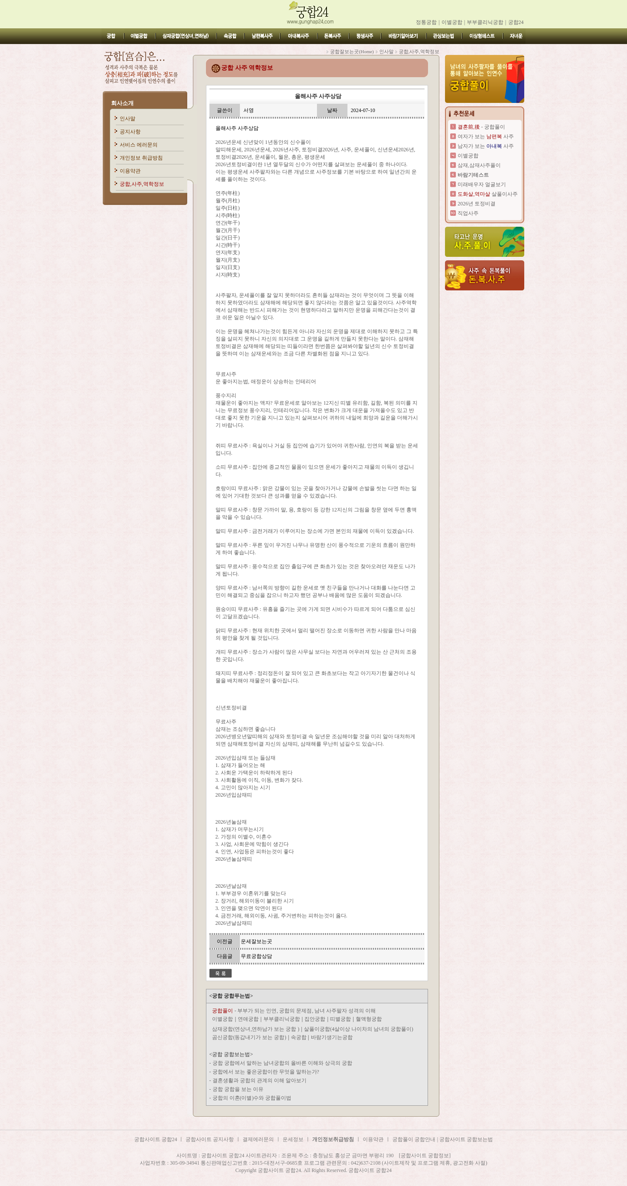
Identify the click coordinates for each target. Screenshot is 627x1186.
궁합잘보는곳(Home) (352, 51)
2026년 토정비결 (477, 204)
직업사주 (468, 213)
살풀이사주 (488, 194)
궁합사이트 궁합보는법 (466, 1139)
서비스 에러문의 (139, 145)
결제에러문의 (258, 1139)
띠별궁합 (340, 1019)
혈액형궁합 (369, 1019)
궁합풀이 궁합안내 (413, 1139)
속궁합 (299, 1037)
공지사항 (130, 132)
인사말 (127, 119)
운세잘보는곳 (256, 941)
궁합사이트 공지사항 (209, 1139)
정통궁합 (426, 22)
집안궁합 (314, 1019)
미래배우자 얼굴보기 (482, 184)
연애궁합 (248, 1019)
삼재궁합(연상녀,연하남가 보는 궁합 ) (255, 1029)
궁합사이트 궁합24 (156, 1139)
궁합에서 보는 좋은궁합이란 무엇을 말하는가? (265, 1072)
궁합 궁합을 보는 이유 (237, 1089)
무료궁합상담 (256, 956)
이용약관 (130, 171)
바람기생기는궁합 (332, 1037)
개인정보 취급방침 (141, 158)
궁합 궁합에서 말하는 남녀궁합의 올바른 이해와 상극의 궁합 (282, 1063)
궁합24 (516, 22)
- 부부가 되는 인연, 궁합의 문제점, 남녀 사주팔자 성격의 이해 (294, 1011)
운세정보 (293, 1139)
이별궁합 (452, 22)
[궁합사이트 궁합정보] (425, 1155)
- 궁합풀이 (481, 127)
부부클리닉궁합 (485, 22)
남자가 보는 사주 (486, 146)
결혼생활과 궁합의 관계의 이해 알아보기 (259, 1080)
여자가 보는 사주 (486, 136)
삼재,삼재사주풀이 (479, 165)
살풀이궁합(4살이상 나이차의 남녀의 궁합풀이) (358, 1029)
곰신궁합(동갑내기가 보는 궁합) (249, 1037)
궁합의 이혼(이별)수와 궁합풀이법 (252, 1098)
